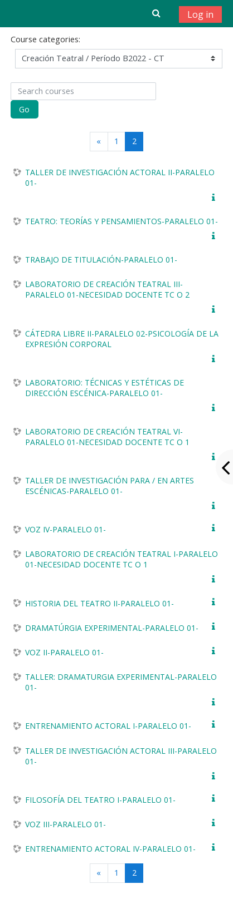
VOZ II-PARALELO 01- (64, 652)
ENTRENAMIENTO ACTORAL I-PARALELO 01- (108, 725)
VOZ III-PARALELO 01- (65, 824)
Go (24, 109)
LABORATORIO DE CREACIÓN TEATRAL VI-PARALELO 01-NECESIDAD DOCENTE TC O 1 (107, 436)
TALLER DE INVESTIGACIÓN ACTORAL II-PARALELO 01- (120, 177)
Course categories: (45, 39)
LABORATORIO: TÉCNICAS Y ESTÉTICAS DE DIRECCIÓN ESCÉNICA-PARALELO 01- (104, 387)
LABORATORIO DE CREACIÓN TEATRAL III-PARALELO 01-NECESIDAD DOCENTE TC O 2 (107, 289)
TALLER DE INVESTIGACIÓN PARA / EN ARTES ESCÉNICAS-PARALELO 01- (109, 485)
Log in (200, 14)
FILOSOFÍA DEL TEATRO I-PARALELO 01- (100, 799)
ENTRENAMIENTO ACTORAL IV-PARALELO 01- (110, 848)
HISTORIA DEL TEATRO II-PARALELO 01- (99, 603)
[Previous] (99, 141)
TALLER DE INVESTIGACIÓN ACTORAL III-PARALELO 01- (121, 756)
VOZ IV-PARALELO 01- (65, 529)
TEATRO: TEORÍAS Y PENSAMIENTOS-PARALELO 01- (121, 221)
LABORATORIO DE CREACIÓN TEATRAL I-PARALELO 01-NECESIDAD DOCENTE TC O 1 (121, 559)
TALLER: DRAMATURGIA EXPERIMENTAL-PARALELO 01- (121, 682)
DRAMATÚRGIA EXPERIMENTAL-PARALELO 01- (111, 628)
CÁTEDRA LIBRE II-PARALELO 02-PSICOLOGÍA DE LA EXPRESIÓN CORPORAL (122, 338)
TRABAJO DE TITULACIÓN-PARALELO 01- (101, 259)
